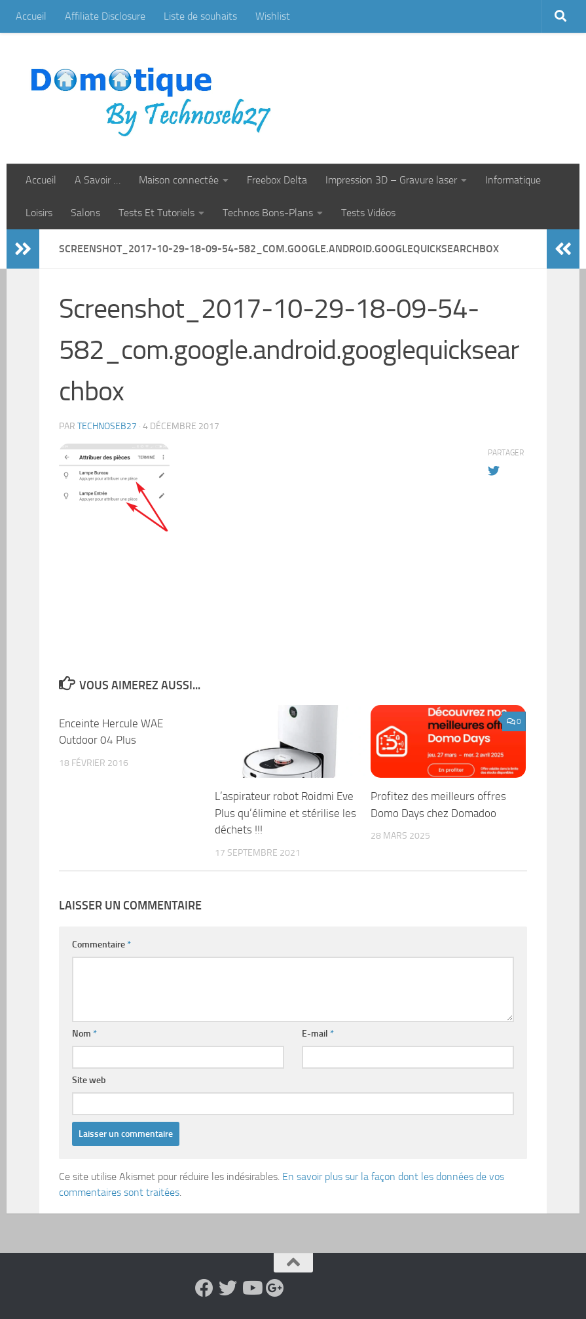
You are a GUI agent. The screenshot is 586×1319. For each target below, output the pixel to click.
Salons (85, 212)
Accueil (31, 16)
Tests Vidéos (368, 212)
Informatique (513, 180)
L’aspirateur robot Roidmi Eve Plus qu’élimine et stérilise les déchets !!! (285, 813)
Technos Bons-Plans (268, 212)
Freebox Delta (277, 180)
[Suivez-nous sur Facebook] (204, 1288)
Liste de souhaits (200, 16)
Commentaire (101, 944)
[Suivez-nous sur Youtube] (251, 1288)
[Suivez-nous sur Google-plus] (275, 1288)
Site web (89, 1080)
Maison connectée (179, 180)
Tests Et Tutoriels (156, 212)
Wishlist (272, 16)
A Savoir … (97, 180)
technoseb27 (107, 426)
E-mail (318, 1033)
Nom (84, 1033)
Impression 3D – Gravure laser (391, 180)
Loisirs (39, 212)
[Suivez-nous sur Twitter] (228, 1288)
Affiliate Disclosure (105, 16)
